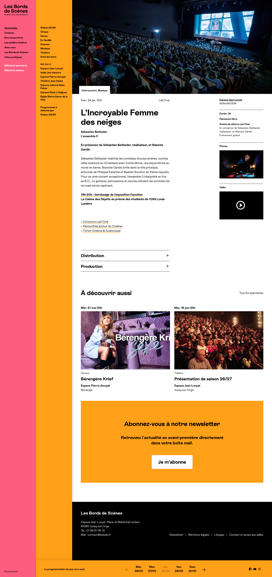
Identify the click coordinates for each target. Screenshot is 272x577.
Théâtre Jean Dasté (51, 81)
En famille (45, 40)
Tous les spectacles (251, 293)
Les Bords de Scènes (16, 52)
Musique (45, 48)
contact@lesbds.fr (99, 534)
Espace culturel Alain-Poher (52, 87)
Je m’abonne (172, 462)
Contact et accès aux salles (246, 534)
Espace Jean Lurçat (51, 68)
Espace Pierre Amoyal (53, 76)
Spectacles (10, 28)
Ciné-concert (89, 90)
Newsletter (176, 534)
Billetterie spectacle (15, 65)
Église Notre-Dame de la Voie (53, 98)
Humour (45, 44)
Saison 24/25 (48, 114)
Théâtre (45, 52)
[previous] (126, 570)
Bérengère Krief (97, 379)
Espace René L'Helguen (53, 92)
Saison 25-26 (48, 27)
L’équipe (219, 534)
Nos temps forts (13, 37)
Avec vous (10, 47)
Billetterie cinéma (14, 70)
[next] (204, 570)
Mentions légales (198, 534)
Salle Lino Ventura (50, 72)
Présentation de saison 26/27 (203, 379)
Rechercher (11, 571)
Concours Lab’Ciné (95, 221)
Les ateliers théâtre (15, 42)
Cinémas (9, 32)
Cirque (44, 31)
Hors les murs (48, 56)
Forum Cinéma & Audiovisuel (102, 230)
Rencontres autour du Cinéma (102, 226)
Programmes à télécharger (48, 109)
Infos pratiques (13, 57)
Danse (44, 36)
